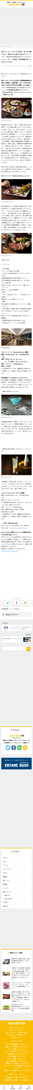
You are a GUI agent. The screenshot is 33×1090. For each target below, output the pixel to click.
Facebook (13, 750)
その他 (5, 902)
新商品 (17, 609)
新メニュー (6, 880)
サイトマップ (17, 1037)
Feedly (19, 750)
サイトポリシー (11, 1032)
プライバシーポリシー (17, 1030)
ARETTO (7, 895)
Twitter (8, 750)
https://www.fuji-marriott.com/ (9, 551)
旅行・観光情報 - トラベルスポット (17, 1061)
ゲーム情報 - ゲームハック (17, 1049)
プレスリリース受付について (17, 1035)
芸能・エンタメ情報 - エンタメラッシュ (17, 1047)
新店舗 (5, 884)
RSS (25, 750)
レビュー (5, 857)
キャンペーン (7, 869)
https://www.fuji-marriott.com (18, 528)
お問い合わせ (24, 1032)
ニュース (5, 888)
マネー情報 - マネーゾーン (17, 1058)
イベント (5, 865)
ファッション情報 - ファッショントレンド (17, 1051)
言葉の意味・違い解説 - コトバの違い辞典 (17, 1080)
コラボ (5, 873)
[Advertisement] (16, 25)
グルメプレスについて (17, 1028)
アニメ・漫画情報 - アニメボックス (17, 1044)
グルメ (12, 609)
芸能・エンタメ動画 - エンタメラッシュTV (17, 1070)
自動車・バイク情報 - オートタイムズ (17, 1063)
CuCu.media (8, 898)
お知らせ (5, 906)
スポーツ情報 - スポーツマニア (17, 1056)
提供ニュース (7, 892)
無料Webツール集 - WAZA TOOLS (17, 1077)
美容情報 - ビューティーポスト (17, 1054)
